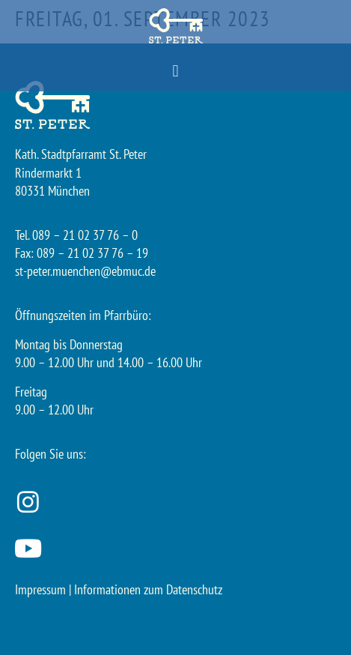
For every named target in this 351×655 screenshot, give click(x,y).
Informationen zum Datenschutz (148, 589)
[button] (175, 71)
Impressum (40, 589)
